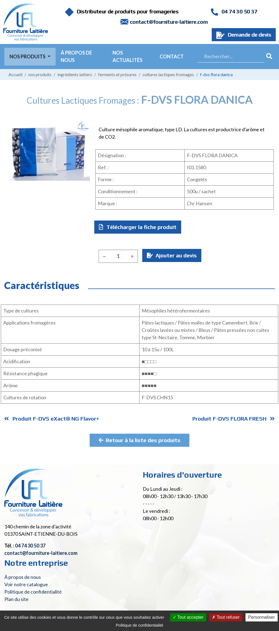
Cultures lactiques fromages (168, 74)
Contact (172, 56)
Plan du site (16, 599)
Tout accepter (188, 617)
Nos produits (39, 74)
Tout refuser (226, 617)
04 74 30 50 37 (234, 11)
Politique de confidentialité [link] (139, 625)
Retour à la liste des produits (139, 440)
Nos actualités (127, 56)
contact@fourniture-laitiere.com (169, 22)
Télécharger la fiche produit (138, 227)
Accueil (15, 74)
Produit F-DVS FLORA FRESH (233, 418)
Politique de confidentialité (33, 592)
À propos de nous (76, 56)
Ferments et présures (117, 74)
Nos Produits (28, 56)
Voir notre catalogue (26, 584)
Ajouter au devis (172, 255)
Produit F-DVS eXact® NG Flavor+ (51, 418)
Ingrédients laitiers (74, 74)
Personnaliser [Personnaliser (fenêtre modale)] (261, 617)
